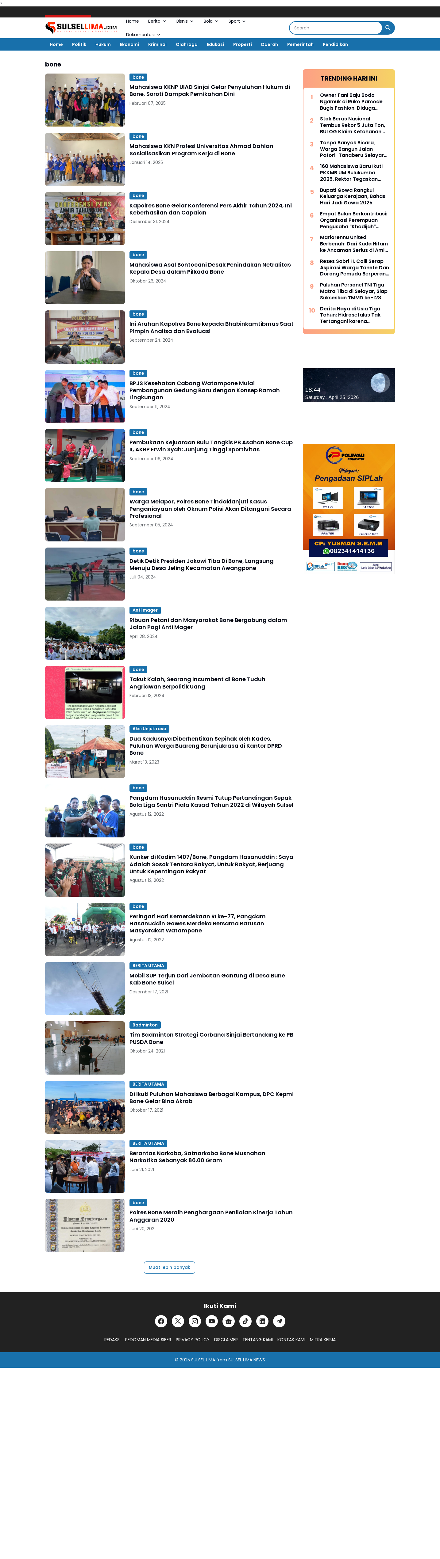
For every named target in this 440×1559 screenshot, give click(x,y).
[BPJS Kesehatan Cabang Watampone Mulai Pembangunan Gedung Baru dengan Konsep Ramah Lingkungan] (85, 396)
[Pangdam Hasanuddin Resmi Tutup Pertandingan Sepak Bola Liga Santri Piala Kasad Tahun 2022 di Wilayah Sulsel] (85, 810)
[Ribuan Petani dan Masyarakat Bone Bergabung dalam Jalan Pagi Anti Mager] (85, 633)
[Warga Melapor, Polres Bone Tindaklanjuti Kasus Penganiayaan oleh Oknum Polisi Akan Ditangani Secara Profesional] (85, 514)
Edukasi (215, 44)
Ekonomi (129, 44)
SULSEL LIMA (203, 1360)
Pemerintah (300, 44)
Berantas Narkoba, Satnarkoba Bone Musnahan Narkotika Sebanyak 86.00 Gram (197, 1157)
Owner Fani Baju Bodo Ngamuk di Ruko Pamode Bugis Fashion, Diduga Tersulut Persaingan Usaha (354, 101)
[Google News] (228, 1321)
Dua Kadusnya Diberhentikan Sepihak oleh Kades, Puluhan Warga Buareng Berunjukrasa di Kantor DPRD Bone (205, 746)
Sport (238, 21)
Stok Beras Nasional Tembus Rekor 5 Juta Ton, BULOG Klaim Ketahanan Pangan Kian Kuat (352, 125)
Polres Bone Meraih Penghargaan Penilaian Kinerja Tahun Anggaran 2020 (211, 1216)
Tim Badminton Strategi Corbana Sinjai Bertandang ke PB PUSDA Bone (211, 1038)
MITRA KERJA (323, 1340)
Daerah (269, 44)
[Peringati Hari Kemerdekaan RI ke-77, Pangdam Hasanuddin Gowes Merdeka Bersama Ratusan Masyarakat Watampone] (85, 929)
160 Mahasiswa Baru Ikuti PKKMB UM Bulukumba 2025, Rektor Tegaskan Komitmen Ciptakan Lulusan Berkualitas (351, 172)
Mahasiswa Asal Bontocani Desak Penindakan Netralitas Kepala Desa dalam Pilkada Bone (210, 268)
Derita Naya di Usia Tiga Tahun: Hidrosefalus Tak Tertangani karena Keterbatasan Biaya (350, 315)
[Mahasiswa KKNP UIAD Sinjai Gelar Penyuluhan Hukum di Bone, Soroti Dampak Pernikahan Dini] (85, 100)
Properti (242, 44)
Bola (211, 21)
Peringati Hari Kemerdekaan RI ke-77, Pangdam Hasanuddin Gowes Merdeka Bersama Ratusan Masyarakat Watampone (197, 923)
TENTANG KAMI (257, 1340)
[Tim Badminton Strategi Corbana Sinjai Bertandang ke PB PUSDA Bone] (85, 1047)
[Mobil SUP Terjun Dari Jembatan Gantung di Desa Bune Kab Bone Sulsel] (85, 988)
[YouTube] (212, 1321)
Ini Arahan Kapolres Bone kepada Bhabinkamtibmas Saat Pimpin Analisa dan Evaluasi (211, 327)
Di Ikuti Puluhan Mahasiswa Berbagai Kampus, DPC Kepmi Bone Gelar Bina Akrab (211, 1098)
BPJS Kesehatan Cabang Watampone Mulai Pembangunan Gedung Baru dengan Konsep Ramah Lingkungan (204, 390)
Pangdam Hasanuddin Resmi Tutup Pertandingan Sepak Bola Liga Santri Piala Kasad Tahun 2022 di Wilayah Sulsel (211, 801)
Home (132, 21)
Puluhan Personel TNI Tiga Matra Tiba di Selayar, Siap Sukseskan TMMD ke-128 (354, 291)
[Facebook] (161, 1321)
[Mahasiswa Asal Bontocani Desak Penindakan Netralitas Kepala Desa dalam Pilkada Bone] (85, 277)
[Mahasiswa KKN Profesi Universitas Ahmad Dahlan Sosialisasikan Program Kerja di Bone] (85, 159)
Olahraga (187, 44)
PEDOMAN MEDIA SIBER (148, 1340)
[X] (178, 1321)
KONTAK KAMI (291, 1340)
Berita (157, 21)
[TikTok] (245, 1321)
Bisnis (185, 21)
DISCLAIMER (226, 1340)
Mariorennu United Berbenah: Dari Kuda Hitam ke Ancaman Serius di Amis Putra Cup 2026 (354, 243)
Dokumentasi (143, 35)
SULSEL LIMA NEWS (246, 1360)
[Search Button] (388, 28)
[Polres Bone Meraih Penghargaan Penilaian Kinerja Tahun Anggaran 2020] (85, 1225)
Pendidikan (335, 44)
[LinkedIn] (262, 1321)
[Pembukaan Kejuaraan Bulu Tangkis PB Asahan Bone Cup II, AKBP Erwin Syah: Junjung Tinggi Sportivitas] (85, 455)
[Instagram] (195, 1321)
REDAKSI (112, 1340)
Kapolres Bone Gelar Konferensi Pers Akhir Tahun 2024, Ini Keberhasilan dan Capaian (210, 209)
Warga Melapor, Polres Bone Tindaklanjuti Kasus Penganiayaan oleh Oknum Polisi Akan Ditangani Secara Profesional (210, 508)
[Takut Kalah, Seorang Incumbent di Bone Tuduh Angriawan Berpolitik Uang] (85, 692)
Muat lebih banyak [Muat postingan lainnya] (169, 1267)
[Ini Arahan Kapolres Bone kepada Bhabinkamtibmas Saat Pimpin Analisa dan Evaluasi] (85, 336)
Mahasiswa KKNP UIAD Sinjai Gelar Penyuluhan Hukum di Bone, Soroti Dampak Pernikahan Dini (209, 90)
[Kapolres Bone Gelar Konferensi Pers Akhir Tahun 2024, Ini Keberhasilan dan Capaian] (85, 218)
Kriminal (157, 44)
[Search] (336, 28)
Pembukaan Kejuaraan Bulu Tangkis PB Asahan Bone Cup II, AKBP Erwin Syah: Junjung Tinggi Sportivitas (211, 446)
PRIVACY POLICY (193, 1340)
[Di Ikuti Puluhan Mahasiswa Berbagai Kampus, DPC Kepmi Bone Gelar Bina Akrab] (85, 1107)
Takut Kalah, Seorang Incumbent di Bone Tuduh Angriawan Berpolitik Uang (197, 683)
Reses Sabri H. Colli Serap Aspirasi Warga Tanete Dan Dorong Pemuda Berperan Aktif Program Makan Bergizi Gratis (354, 267)
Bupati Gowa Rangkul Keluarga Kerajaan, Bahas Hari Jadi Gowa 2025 (352, 196)
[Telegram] (279, 1321)
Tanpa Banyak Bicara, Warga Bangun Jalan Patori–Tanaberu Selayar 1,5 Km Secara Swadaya (352, 149)
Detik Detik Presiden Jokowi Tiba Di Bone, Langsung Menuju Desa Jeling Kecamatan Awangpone (201, 564)
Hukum (103, 44)
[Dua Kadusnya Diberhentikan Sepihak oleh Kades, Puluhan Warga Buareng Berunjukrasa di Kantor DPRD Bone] (85, 751)
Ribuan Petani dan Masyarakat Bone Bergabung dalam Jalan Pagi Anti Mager (208, 623)
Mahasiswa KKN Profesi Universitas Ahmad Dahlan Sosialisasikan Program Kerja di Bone (201, 149)
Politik (79, 44)
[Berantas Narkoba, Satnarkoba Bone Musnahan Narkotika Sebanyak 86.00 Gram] (85, 1166)
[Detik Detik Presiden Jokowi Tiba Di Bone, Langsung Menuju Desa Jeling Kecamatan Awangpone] (85, 574)
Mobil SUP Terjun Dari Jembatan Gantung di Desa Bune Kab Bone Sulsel (207, 979)
